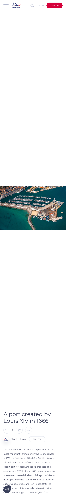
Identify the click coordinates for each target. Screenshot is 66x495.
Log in (40, 5)
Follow (37, 439)
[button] (7, 489)
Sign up (54, 5)
